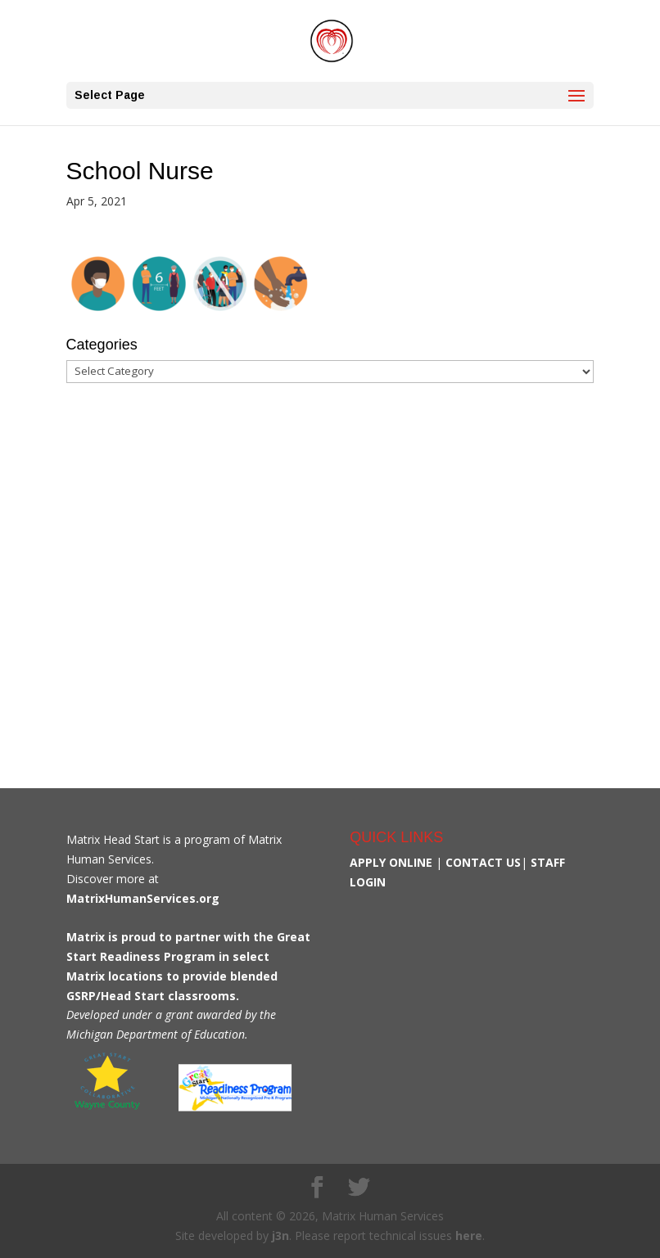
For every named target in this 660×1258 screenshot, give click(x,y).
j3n (280, 1235)
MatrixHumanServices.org (142, 898)
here (468, 1235)
